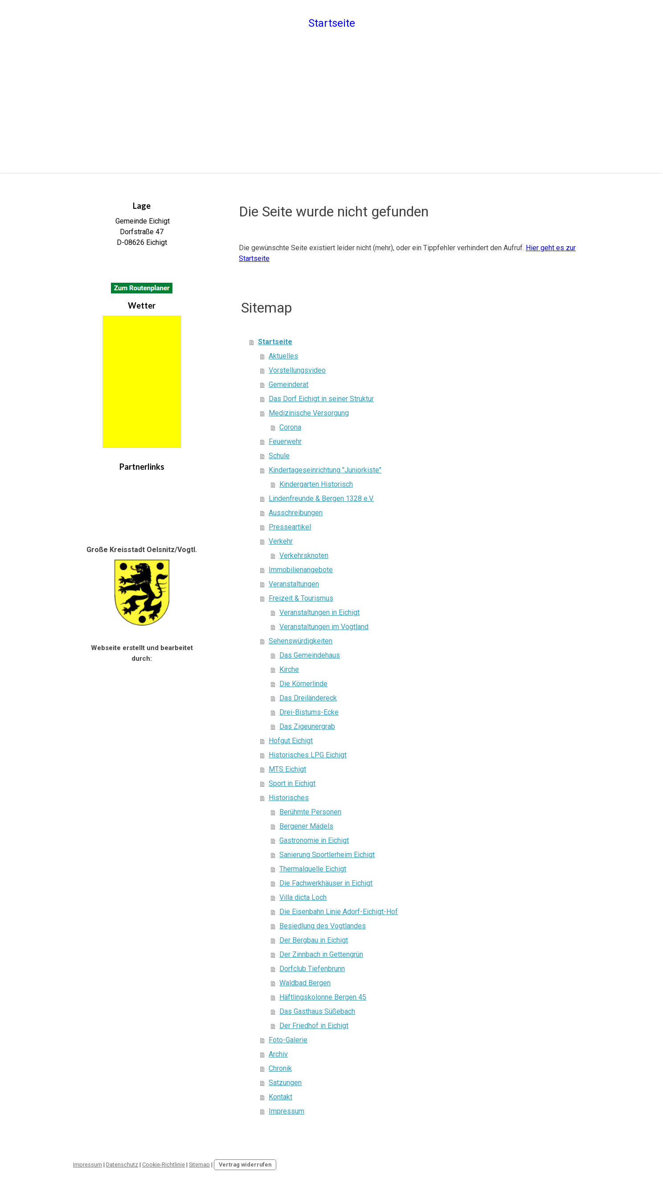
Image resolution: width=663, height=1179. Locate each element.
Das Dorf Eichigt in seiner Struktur (321, 398)
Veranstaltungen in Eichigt (319, 612)
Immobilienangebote (301, 569)
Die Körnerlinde (303, 683)
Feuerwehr (285, 441)
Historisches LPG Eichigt (308, 755)
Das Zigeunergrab (307, 726)
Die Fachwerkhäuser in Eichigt (325, 883)
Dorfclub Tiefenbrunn (312, 968)
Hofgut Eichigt (291, 740)
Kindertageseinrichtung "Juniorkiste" (325, 470)
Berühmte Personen (310, 812)
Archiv (278, 1054)
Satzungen (285, 1082)
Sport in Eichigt (292, 783)
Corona (290, 427)
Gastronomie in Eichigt (314, 840)
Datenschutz (122, 1164)
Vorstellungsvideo (297, 370)
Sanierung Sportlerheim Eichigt (327, 854)
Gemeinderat (288, 384)
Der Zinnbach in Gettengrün (321, 954)
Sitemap (199, 1164)
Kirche (289, 669)
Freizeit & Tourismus (301, 598)
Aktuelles (283, 356)
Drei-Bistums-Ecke (309, 712)
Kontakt (280, 1097)
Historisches (289, 797)
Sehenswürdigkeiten (300, 641)
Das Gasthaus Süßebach (317, 1011)
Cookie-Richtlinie (163, 1164)
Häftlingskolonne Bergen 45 (322, 997)
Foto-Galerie (288, 1040)
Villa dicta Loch (303, 897)
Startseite (331, 23)
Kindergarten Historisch (316, 484)
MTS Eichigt (287, 769)
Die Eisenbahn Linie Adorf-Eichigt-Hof (338, 911)
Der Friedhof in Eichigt (313, 1025)
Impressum (286, 1111)
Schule (279, 455)
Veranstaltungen (294, 584)
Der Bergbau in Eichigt (313, 940)
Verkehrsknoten (303, 555)
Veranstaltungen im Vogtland (323, 626)
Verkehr (281, 541)
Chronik (280, 1068)
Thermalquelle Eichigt (312, 869)
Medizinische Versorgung (309, 413)
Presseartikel (290, 527)
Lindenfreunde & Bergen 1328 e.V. (321, 498)
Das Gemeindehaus (309, 655)
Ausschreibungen (296, 512)
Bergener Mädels (306, 826)
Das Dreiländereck (308, 698)
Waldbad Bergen (305, 983)
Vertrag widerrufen (245, 1164)
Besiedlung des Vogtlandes (322, 926)
